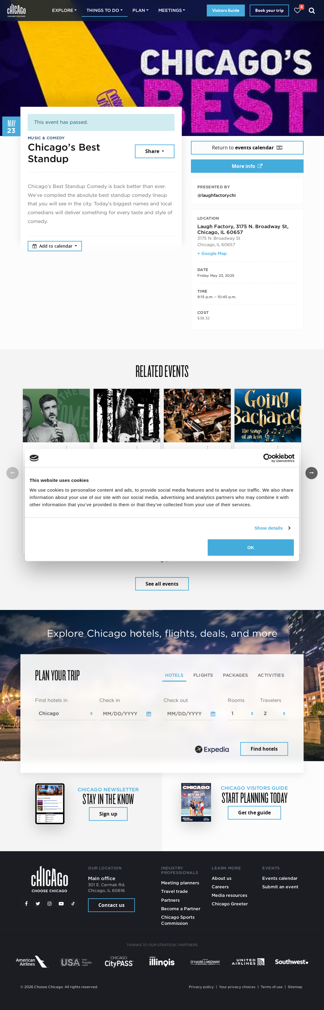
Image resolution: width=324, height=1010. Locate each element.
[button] (162, 561)
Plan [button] (138, 10)
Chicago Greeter (230, 903)
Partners (170, 900)
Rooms (236, 700)
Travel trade (174, 891)
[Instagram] (50, 903)
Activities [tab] (271, 674)
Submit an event (280, 886)
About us (221, 878)
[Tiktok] (73, 903)
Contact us (111, 905)
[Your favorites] (297, 10)
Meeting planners (180, 882)
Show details (269, 528)
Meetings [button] (170, 10)
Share (152, 151)
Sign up (108, 813)
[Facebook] (26, 903)
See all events (162, 583)
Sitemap (295, 987)
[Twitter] (38, 903)
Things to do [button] (102, 10)
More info (247, 166)
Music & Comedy (46, 138)
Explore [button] (62, 10)
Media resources (229, 895)
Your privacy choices (237, 987)
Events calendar (280, 878)
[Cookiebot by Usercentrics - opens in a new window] (267, 458)
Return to (247, 147)
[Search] (312, 10)
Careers (220, 886)
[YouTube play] (61, 903)
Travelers (270, 700)
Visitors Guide (225, 10)
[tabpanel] (162, 727)
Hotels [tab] (174, 674)
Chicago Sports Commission (178, 920)
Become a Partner (180, 908)
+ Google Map (212, 253)
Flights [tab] (203, 674)
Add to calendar (53, 246)
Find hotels (264, 749)
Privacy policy (201, 987)
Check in (109, 700)
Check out (176, 700)
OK (250, 547)
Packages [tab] (235, 674)
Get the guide (254, 812)
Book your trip (269, 10)
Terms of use (272, 987)
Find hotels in (51, 700)
